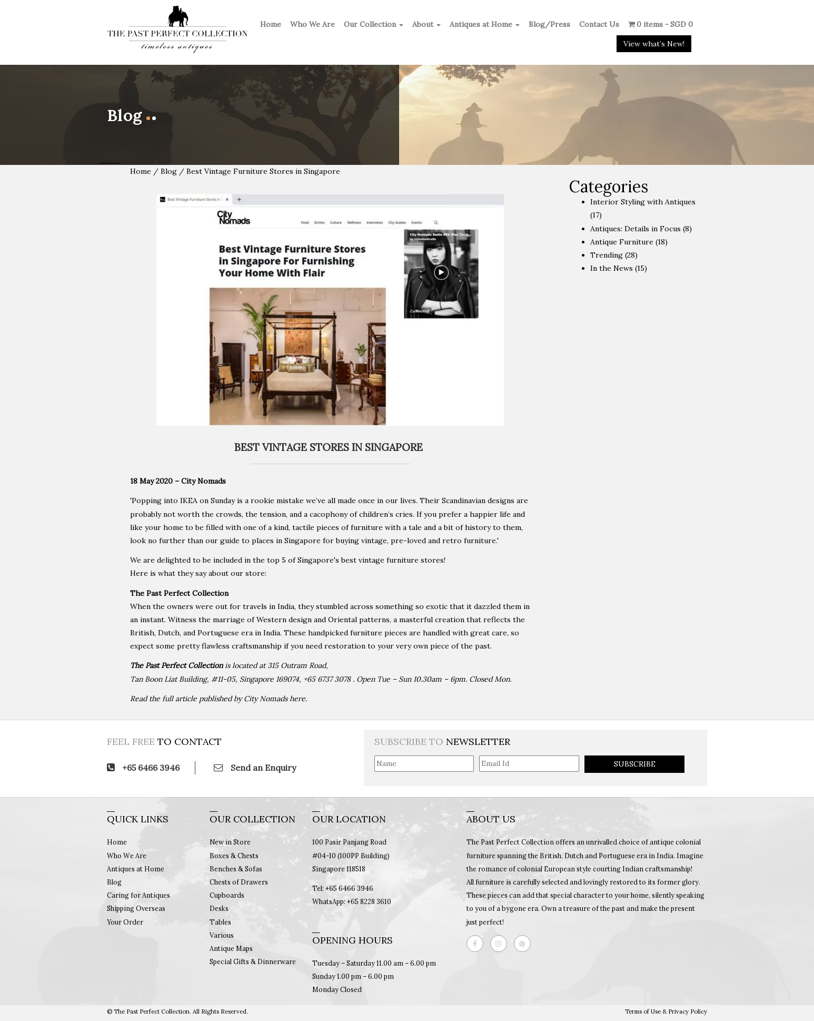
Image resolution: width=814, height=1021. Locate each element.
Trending (606, 255)
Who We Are (312, 24)
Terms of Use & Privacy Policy (666, 1011)
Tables (220, 922)
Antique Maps (231, 948)
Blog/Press (549, 24)
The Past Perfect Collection (176, 665)
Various (222, 935)
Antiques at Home (485, 24)
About (426, 24)
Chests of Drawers (239, 882)
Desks (219, 908)
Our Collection (373, 24)
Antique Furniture (621, 242)
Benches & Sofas (236, 869)
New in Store (230, 842)
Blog (170, 171)
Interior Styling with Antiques (643, 202)
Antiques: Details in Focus (635, 228)
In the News (611, 268)
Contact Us (599, 24)
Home (270, 24)
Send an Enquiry (255, 767)
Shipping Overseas (136, 908)
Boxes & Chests (234, 855)
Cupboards (227, 895)
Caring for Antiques (138, 895)
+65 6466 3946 (143, 767)
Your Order (125, 922)
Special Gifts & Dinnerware (253, 961)
